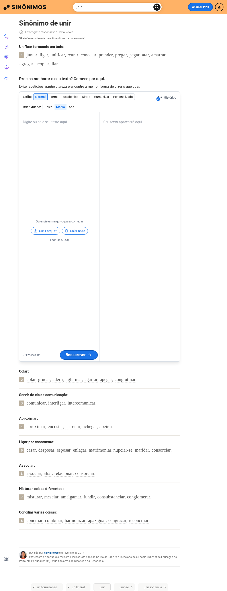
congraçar (117, 520)
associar (34, 473)
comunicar (36, 403)
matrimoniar (100, 450)
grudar (44, 379)
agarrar (91, 379)
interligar (56, 403)
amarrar (158, 54)
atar (145, 54)
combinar (53, 520)
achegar (90, 426)
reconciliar (139, 520)
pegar (134, 54)
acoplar (42, 63)
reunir (72, 54)
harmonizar (75, 520)
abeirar (106, 426)
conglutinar (125, 379)
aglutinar (74, 379)
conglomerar (138, 496)
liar (55, 63)
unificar (58, 54)
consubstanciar (111, 496)
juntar (32, 54)
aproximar (36, 426)
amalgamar (71, 496)
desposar (46, 450)
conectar (88, 54)
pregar (121, 54)
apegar (106, 379)
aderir (58, 379)
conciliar (35, 520)
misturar (34, 496)
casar (31, 450)
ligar (44, 54)
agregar (26, 63)
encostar (55, 426)
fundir (89, 496)
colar (31, 379)
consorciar (161, 450)
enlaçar (79, 450)
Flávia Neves (51, 552)
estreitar (72, 426)
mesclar (51, 496)
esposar (63, 450)
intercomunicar (81, 403)
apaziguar (97, 520)
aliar (48, 473)
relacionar (63, 473)
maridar (142, 450)
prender (106, 54)
